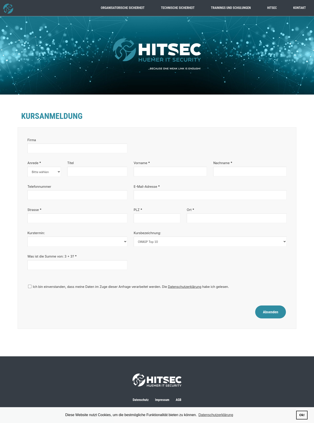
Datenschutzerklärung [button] (216, 415)
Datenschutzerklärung (184, 287)
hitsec (272, 8)
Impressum (162, 400)
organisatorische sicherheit (122, 8)
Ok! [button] (302, 415)
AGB (178, 400)
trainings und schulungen (231, 8)
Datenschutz (141, 400)
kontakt (299, 8)
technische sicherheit (178, 8)
